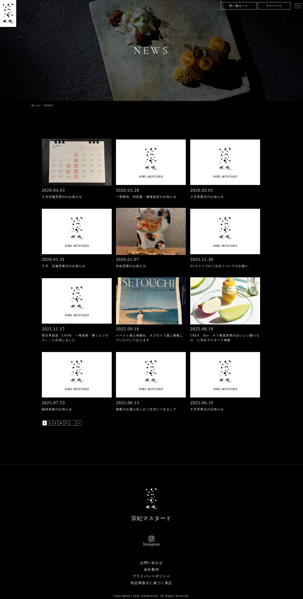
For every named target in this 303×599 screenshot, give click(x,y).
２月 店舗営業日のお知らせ (64, 265)
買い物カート (238, 5)
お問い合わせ (151, 561)
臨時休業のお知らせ (57, 408)
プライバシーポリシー (151, 575)
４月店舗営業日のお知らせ (62, 196)
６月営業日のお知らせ (207, 408)
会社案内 (151, 568)
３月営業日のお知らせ (207, 196)
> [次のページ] (79, 422)
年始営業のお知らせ (131, 265)
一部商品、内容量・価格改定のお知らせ (146, 196)
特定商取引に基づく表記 (151, 581)
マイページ (274, 5)
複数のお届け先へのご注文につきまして (146, 408)
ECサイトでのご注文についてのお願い (219, 265)
